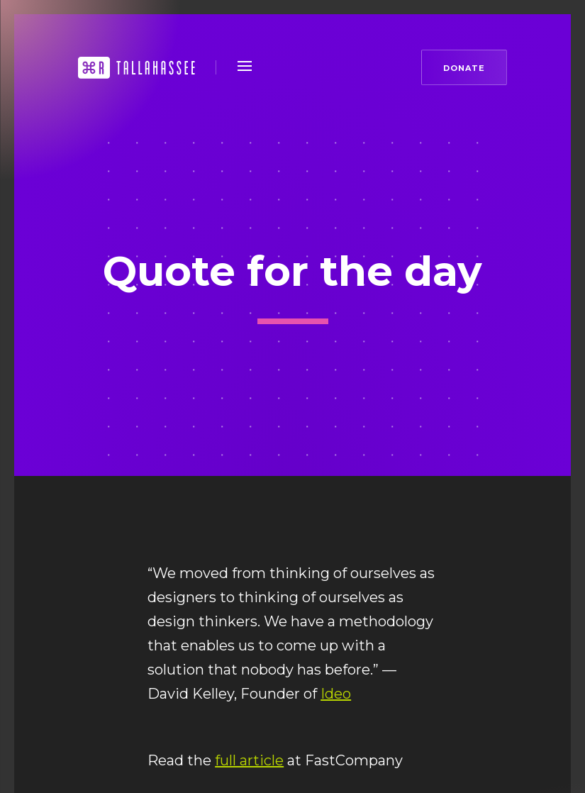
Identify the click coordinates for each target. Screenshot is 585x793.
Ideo (336, 693)
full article (249, 760)
